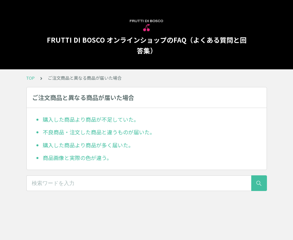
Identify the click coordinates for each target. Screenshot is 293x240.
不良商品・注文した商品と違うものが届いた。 (99, 132)
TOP (30, 78)
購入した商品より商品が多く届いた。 (88, 145)
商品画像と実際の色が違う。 (77, 158)
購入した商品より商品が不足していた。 (91, 119)
